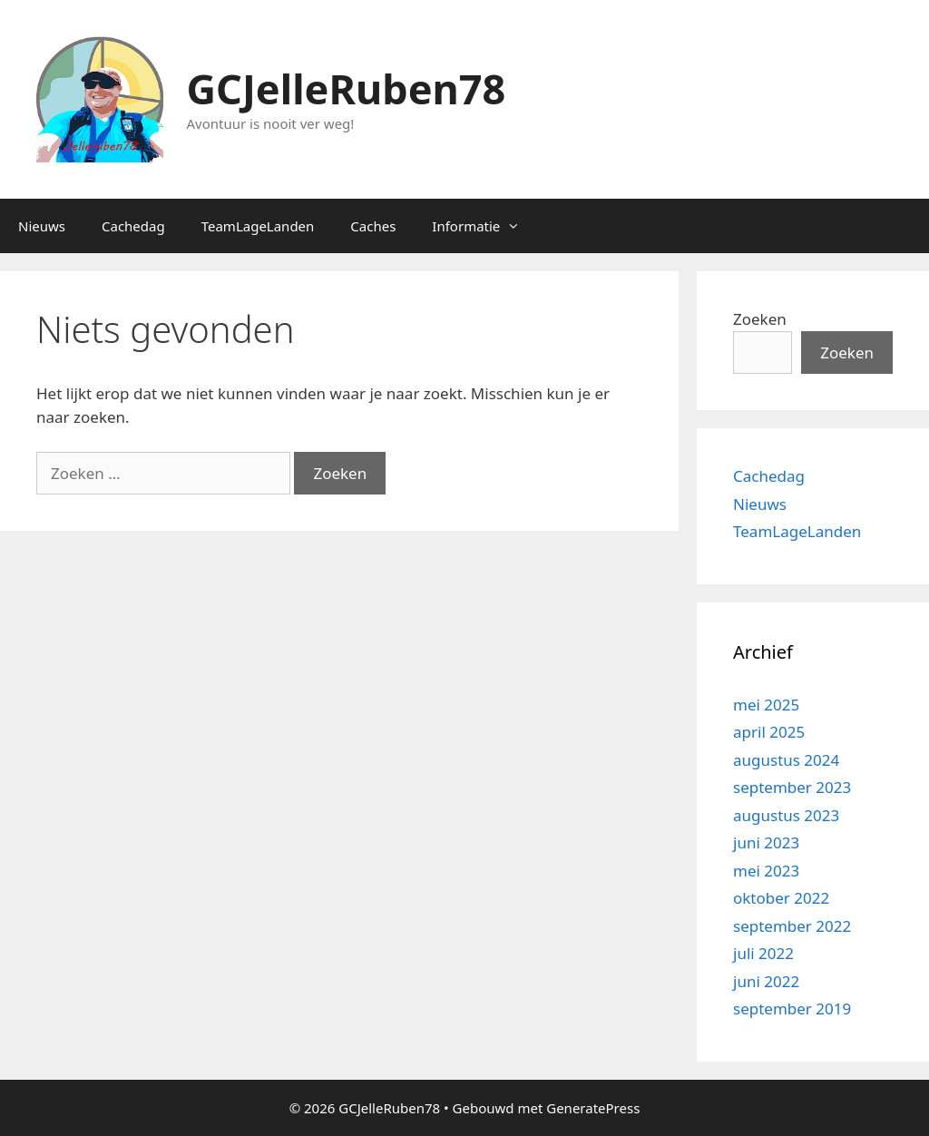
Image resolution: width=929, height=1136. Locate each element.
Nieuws (41, 226)
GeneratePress (593, 1108)
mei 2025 (766, 704)
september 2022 (792, 926)
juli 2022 (763, 953)
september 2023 (792, 787)
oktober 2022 (781, 897)
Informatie (485, 226)
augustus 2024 (786, 759)
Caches (373, 226)
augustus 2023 (786, 815)
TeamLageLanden (258, 226)
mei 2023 (766, 870)
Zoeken (760, 318)
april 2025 (769, 731)
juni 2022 (766, 981)
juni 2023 (766, 842)
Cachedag (133, 226)
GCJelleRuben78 (346, 88)
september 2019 (792, 1008)
